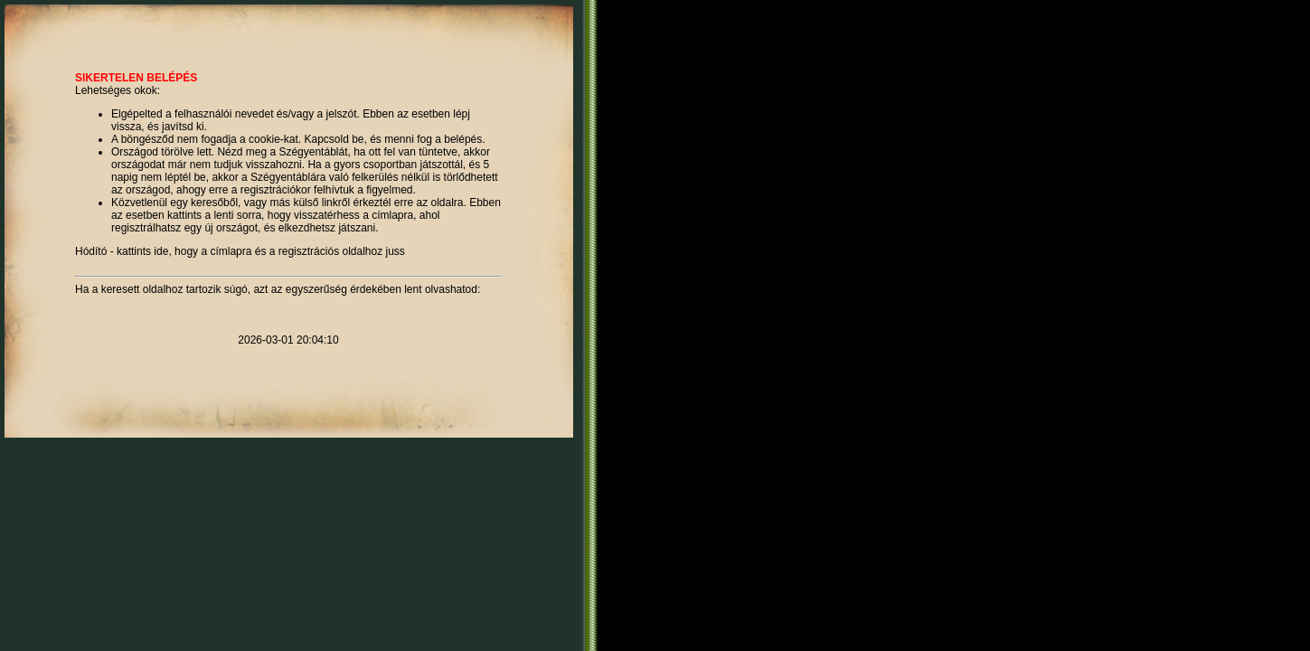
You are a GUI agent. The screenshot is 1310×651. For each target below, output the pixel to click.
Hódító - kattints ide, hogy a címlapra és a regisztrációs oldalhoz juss (240, 251)
